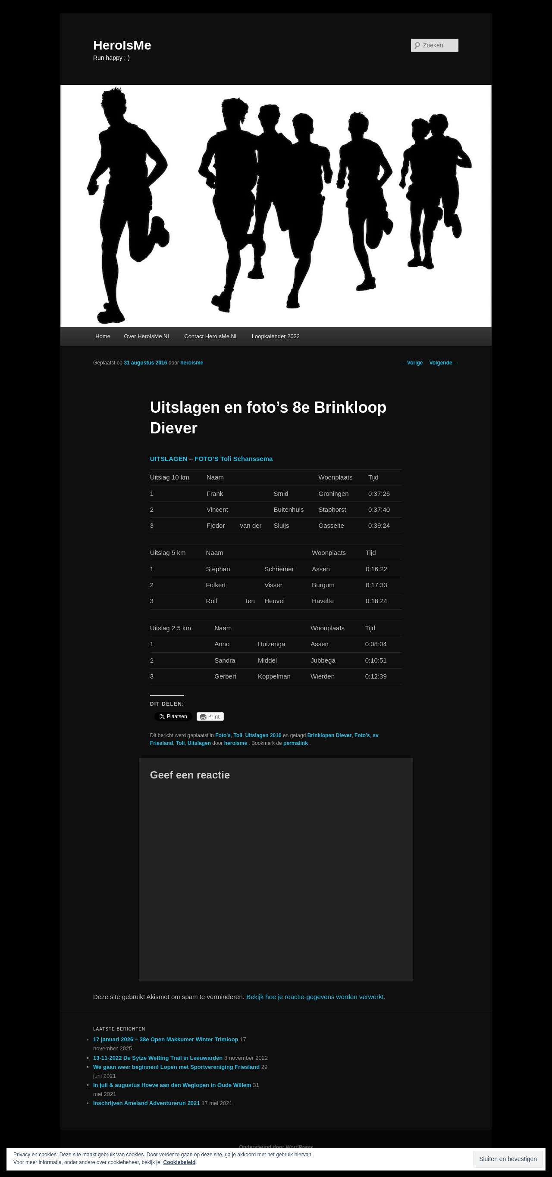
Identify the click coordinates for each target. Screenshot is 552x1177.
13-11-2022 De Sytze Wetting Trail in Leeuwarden (158, 1058)
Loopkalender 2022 (276, 336)
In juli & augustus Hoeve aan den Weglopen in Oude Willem (172, 1085)
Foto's (223, 735)
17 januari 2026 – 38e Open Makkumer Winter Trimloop (165, 1039)
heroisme (191, 363)
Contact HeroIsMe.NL (211, 336)
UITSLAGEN (169, 458)
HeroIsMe (122, 45)
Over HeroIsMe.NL (147, 336)
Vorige (412, 363)
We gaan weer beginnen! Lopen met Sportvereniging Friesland (176, 1067)
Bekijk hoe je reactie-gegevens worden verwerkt (315, 996)
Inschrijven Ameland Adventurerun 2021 (146, 1103)
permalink (296, 743)
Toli (237, 735)
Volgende (444, 363)
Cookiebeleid (179, 1162)
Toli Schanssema (246, 458)
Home (102, 336)
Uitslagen (199, 743)
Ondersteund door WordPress (276, 1147)
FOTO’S (206, 458)
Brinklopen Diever (329, 735)
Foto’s (362, 735)
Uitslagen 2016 (263, 735)
